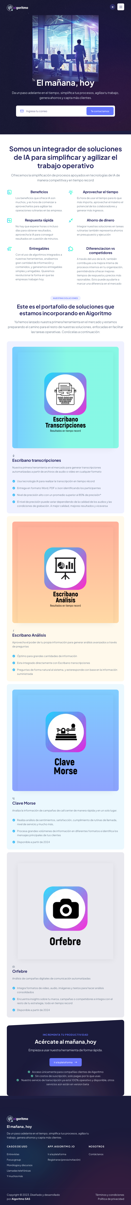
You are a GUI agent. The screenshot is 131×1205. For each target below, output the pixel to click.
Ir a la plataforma (57, 1154)
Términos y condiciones (110, 1194)
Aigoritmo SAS (21, 1198)
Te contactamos (100, 111)
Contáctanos (96, 1154)
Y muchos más (15, 1176)
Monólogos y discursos (19, 1165)
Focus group (14, 1159)
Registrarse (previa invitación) (64, 1159)
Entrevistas (13, 1154)
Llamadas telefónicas (19, 1170)
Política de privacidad (111, 1198)
